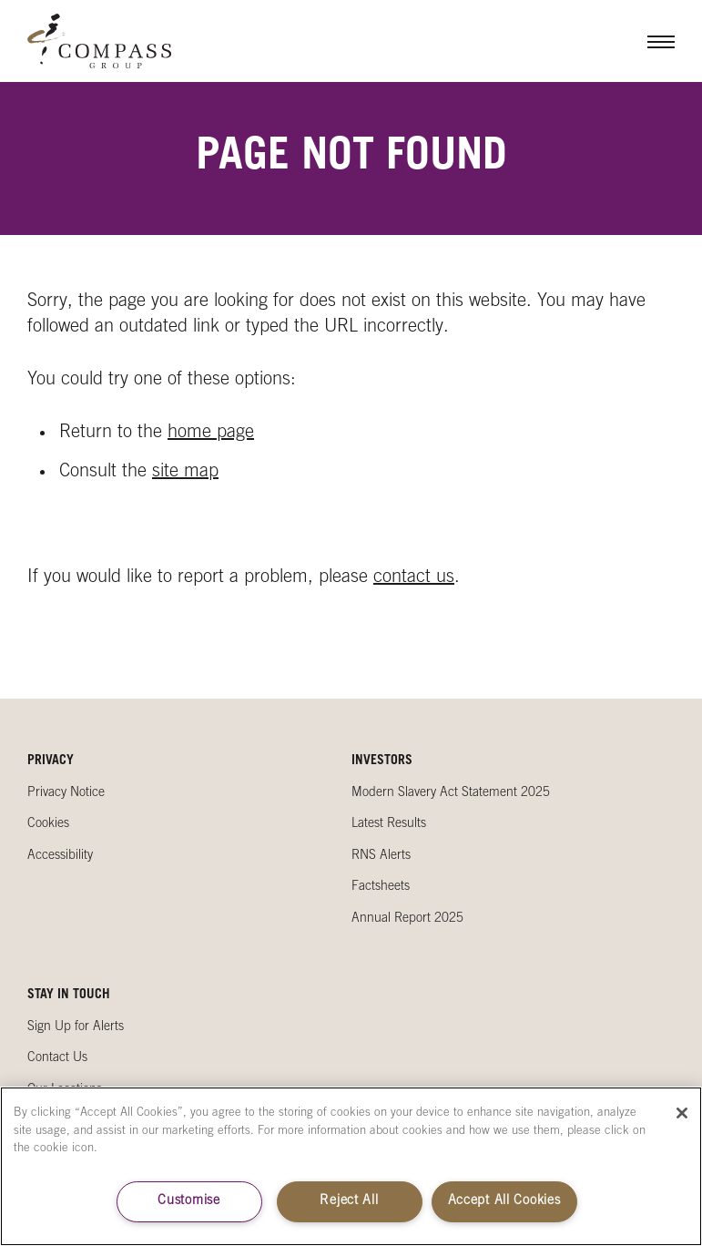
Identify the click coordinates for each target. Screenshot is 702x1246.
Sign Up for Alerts (75, 1027)
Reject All (349, 1201)
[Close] (682, 1113)
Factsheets (380, 887)
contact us (413, 578)
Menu (647, 41)
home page (211, 433)
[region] (351, 1166)
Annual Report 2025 (407, 919)
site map (185, 473)
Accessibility (60, 856)
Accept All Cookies (504, 1201)
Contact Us (57, 1058)
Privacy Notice (66, 793)
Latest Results (388, 824)
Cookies (48, 824)
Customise (188, 1201)
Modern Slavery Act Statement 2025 (450, 793)
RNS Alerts (381, 856)
